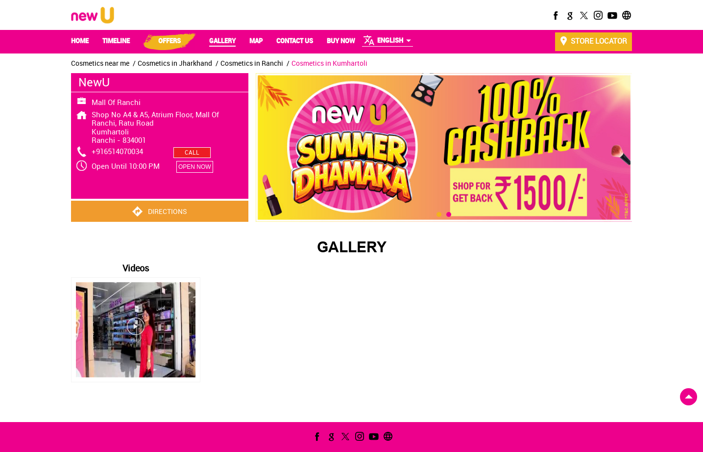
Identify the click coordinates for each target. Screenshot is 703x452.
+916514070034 (117, 151)
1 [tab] (438, 286)
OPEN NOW (194, 166)
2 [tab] (448, 286)
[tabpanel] (444, 147)
